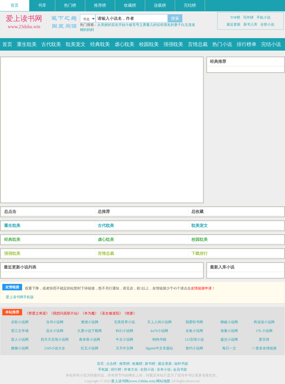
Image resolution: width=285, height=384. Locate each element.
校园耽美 (149, 44)
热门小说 (222, 44)
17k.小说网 (264, 331)
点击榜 (111, 364)
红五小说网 (89, 348)
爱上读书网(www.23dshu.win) (133, 381)
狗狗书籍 (159, 339)
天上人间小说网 (159, 322)
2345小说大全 (54, 348)
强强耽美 (173, 44)
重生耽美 (27, 44)
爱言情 (264, 339)
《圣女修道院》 (110, 313)
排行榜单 (246, 44)
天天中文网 (124, 348)
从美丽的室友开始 (111, 25)
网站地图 (163, 381)
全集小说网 (194, 331)
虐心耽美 (124, 44)
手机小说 (263, 17)
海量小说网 (229, 331)
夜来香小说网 (89, 339)
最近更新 (234, 24)
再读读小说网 (264, 322)
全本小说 (164, 369)
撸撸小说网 (19, 348)
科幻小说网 (124, 331)
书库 (42, 5)
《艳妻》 (130, 313)
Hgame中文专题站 (159, 348)
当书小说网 (54, 322)
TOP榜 (235, 17)
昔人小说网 (19, 339)
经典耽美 (100, 44)
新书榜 (150, 364)
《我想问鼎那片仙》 (65, 313)
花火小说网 (54, 331)
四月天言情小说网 (55, 339)
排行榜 (116, 369)
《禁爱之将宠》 (37, 313)
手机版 (103, 369)
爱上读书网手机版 (20, 297)
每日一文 (229, 348)
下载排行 (199, 253)
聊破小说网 (229, 322)
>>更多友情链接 (264, 348)
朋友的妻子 (172, 25)
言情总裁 (198, 44)
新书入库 (250, 24)
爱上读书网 (24, 18)
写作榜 (248, 17)
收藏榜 (130, 5)
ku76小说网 (159, 331)
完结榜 (190, 5)
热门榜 (70, 5)
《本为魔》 (89, 313)
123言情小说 (194, 339)
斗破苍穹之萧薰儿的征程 (144, 25)
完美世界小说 (124, 322)
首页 (14, 5)
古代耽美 (51, 44)
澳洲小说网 (89, 322)
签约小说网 (194, 348)
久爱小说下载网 (89, 331)
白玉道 (186, 25)
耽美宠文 (76, 44)
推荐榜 (100, 5)
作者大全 (131, 369)
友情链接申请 (201, 288)
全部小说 (267, 24)
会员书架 (180, 369)
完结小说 (271, 44)
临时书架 (181, 364)
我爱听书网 (194, 322)
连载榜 (160, 5)
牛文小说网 (124, 339)
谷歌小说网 (19, 322)
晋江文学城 (19, 331)
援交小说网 (229, 339)
